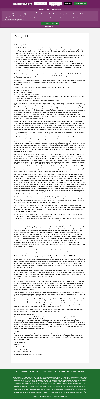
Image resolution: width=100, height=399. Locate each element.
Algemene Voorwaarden (78, 371)
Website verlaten (50, 26)
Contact (45, 374)
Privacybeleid (52, 371)
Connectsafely (49, 388)
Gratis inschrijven (80, 3)
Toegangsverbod (34, 371)
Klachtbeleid (23, 371)
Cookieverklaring (64, 371)
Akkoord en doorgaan (50, 23)
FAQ (16, 371)
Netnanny (42, 388)
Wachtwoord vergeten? (55, 5)
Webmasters (53, 374)
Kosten (44, 371)
